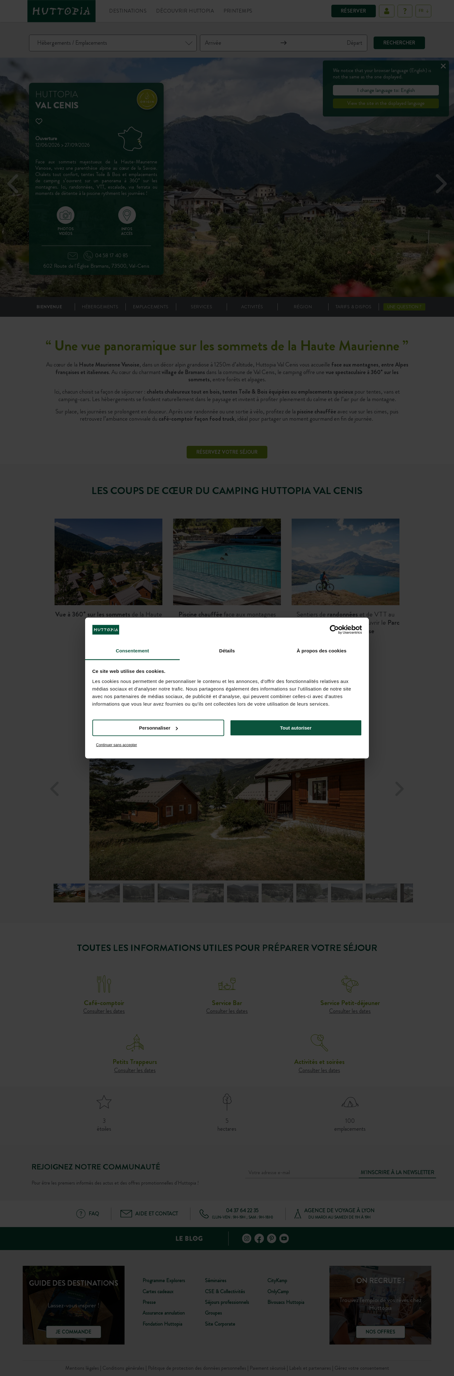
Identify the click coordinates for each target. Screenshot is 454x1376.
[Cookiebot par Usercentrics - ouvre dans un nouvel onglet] (334, 629)
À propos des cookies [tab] (321, 650)
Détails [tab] (227, 650)
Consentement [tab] (132, 650)
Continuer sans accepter (116, 744)
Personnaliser (158, 728)
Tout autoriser (295, 728)
